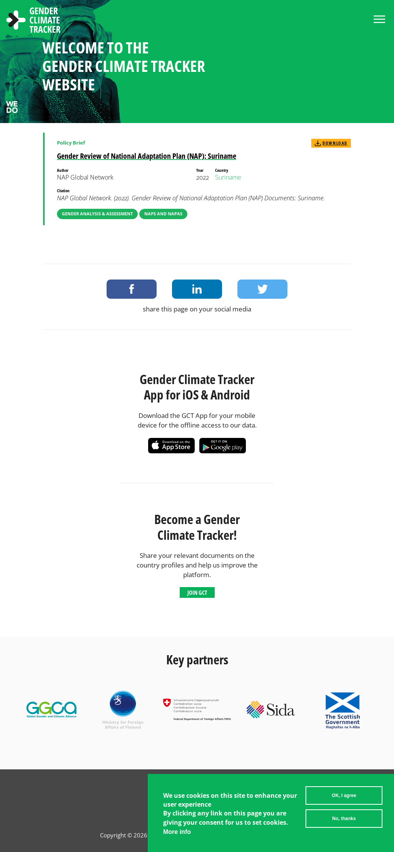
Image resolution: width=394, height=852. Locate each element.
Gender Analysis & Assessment (97, 213)
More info (177, 832)
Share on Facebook (132, 289)
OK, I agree (344, 795)
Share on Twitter (262, 289)
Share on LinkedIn (197, 289)
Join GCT (197, 592)
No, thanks (344, 818)
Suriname (228, 177)
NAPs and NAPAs (163, 213)
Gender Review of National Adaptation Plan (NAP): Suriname (146, 156)
